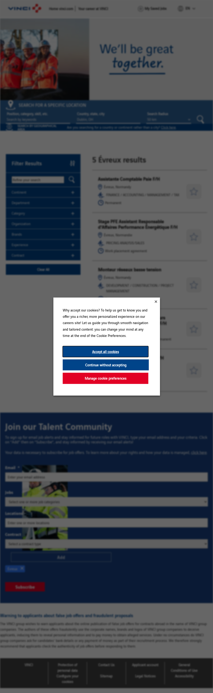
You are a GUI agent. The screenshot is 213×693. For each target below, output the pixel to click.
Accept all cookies (105, 351)
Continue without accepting (105, 364)
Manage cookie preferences (105, 378)
